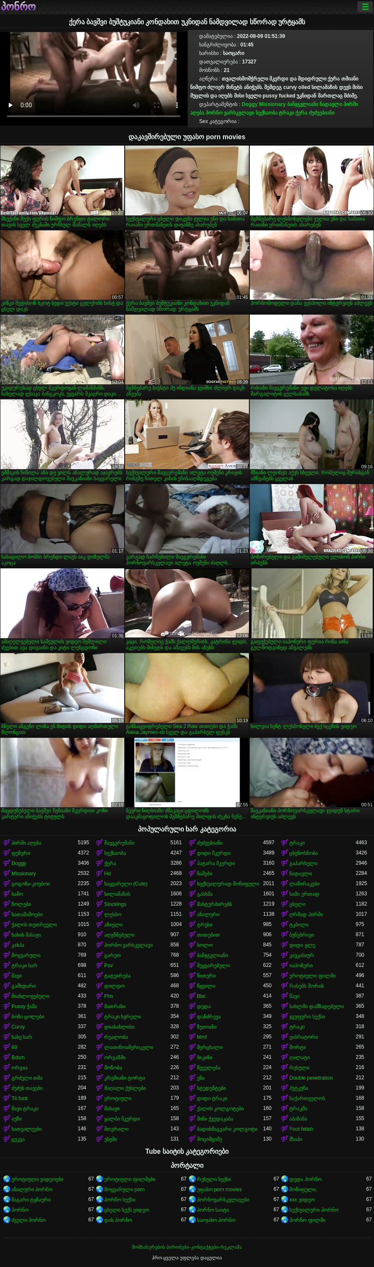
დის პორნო (118, 1220)
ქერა (301, 113)
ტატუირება (117, 976)
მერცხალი (210, 1047)
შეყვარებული (213, 966)
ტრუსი (204, 925)
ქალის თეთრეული (34, 925)
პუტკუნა (298, 1088)
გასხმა (205, 894)
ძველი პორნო (28, 1220)
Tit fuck (19, 1098)
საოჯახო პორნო (216, 1220)
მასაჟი (112, 1109)
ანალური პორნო (31, 1189)
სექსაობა (266, 113)
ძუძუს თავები (27, 1088)
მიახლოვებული (30, 996)
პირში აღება (26, 843)
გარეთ (112, 955)
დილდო (114, 986)
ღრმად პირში (306, 914)
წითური (206, 976)
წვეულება (208, 1068)
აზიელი (113, 925)
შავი (16, 976)
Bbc (201, 996)
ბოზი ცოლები (27, 1017)
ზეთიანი (207, 1027)
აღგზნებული (119, 935)
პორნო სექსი (119, 1200)
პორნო (20, 1210)
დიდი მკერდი (214, 853)
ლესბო (112, 914)
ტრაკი (286, 113)
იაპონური (301, 966)
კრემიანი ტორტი (124, 1078)
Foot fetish (301, 1129)
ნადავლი (331, 104)
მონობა (113, 1068)
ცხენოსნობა (303, 853)
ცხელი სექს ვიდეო (126, 1210)
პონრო (18, 6)
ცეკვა (18, 1139)
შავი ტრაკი (24, 1109)
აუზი (16, 1119)
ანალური (208, 914)
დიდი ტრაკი (212, 1098)
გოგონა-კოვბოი (30, 884)
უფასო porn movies (219, 1189)
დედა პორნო (305, 1179)
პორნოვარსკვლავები (223, 1200)
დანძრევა (209, 1017)
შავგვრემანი (119, 843)
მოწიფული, (303, 1189)
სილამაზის (117, 894)
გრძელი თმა (27, 1078)
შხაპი (295, 1139)
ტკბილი (298, 925)
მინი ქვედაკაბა (215, 1119)
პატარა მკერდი (216, 863)
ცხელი (297, 904)
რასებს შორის (306, 986)
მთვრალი (116, 1129)
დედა (204, 1006)
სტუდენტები (211, 1088)
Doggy (249, 104)
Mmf (202, 1037)
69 (14, 1047)
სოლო (205, 945)
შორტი (297, 1047)
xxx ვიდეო (301, 1200)
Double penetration (310, 1078)
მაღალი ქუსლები (125, 1088)
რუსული (299, 1068)
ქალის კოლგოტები (220, 1109)
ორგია (19, 1068)
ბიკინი (204, 1058)
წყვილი (206, 986)
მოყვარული (25, 955)
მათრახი (115, 1006)
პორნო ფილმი (307, 1220)
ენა (201, 1078)
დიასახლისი (119, 1027)
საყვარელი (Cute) (126, 884)
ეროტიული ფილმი (312, 976)
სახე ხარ (21, 1037)
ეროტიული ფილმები (129, 1179)
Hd (107, 874)
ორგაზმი (115, 1058)
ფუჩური (20, 853)
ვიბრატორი (303, 1037)
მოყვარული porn (124, 1189)
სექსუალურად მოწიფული (228, 884)
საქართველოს (307, 1098)
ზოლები (21, 904)
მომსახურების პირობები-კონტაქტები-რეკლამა (187, 1247)
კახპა (17, 945)
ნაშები (204, 874)
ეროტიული (117, 1098)
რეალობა (116, 1037)
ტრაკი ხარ (24, 966)
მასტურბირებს (214, 904)
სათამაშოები (27, 914)
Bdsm (18, 1058)
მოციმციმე (209, 1139)
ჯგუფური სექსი (307, 1017)
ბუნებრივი (301, 935)
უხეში (110, 1139)
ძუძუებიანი (321, 113)
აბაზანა (298, 1119)
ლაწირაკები (304, 884)
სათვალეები (26, 1129)
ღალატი (299, 1058)
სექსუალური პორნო (313, 1210)
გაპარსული (303, 863)
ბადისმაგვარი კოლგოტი (227, 1129)
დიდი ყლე (302, 945)
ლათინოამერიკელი (128, 1047)
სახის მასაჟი (26, 935)
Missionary (272, 104)
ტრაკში (298, 1109)
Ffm (108, 996)
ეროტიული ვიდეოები (37, 1179)
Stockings (115, 904)
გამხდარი (23, 986)
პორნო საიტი (213, 1210)
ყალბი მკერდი (122, 1119)
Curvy (18, 1027)
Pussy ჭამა (24, 1006)
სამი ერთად (304, 894)
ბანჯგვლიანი (302, 104)
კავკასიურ (301, 955)
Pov (108, 966)
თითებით (208, 935)
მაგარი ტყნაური (31, 1200)
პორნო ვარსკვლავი (230, 113)
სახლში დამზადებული (316, 1006)
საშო (17, 894)
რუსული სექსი (214, 1179)
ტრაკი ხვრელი (122, 1017)
